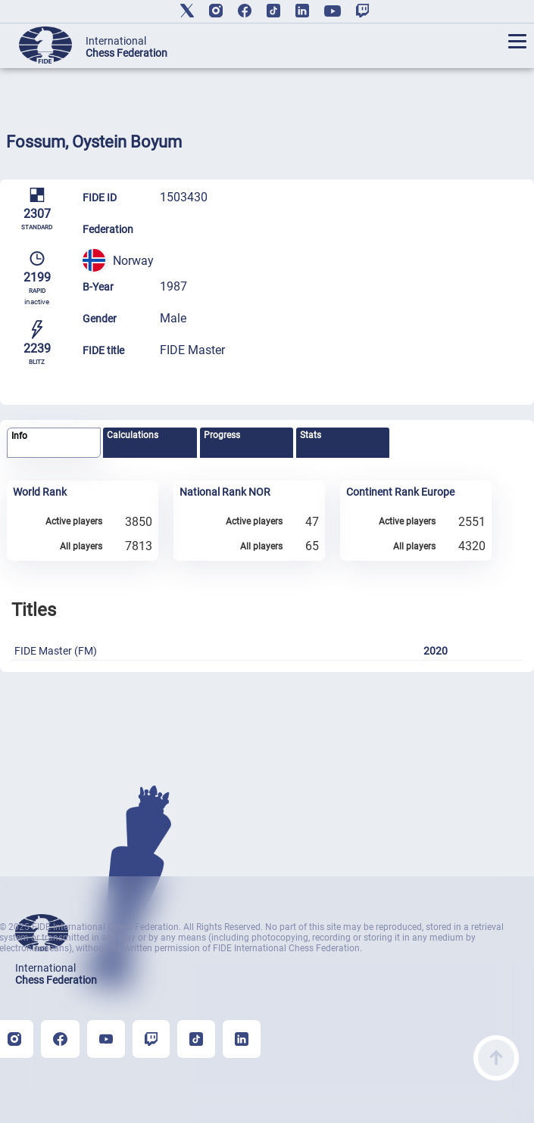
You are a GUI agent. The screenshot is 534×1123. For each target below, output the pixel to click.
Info (19, 436)
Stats (310, 435)
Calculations (132, 435)
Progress (222, 435)
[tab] (54, 443)
